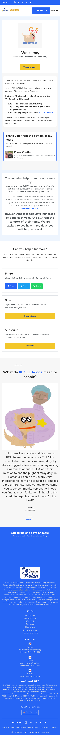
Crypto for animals (30, 630)
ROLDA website (46, 112)
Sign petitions (30, 315)
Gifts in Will (30, 621)
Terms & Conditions (10, 727)
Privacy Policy (27, 727)
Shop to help (30, 627)
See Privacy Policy (40, 536)
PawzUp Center (30, 618)
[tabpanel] (30, 449)
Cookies (54, 727)
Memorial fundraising (30, 633)
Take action (30, 624)
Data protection (42, 727)
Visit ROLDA (41, 10)
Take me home (30, 67)
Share (11, 286)
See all (29, 519)
